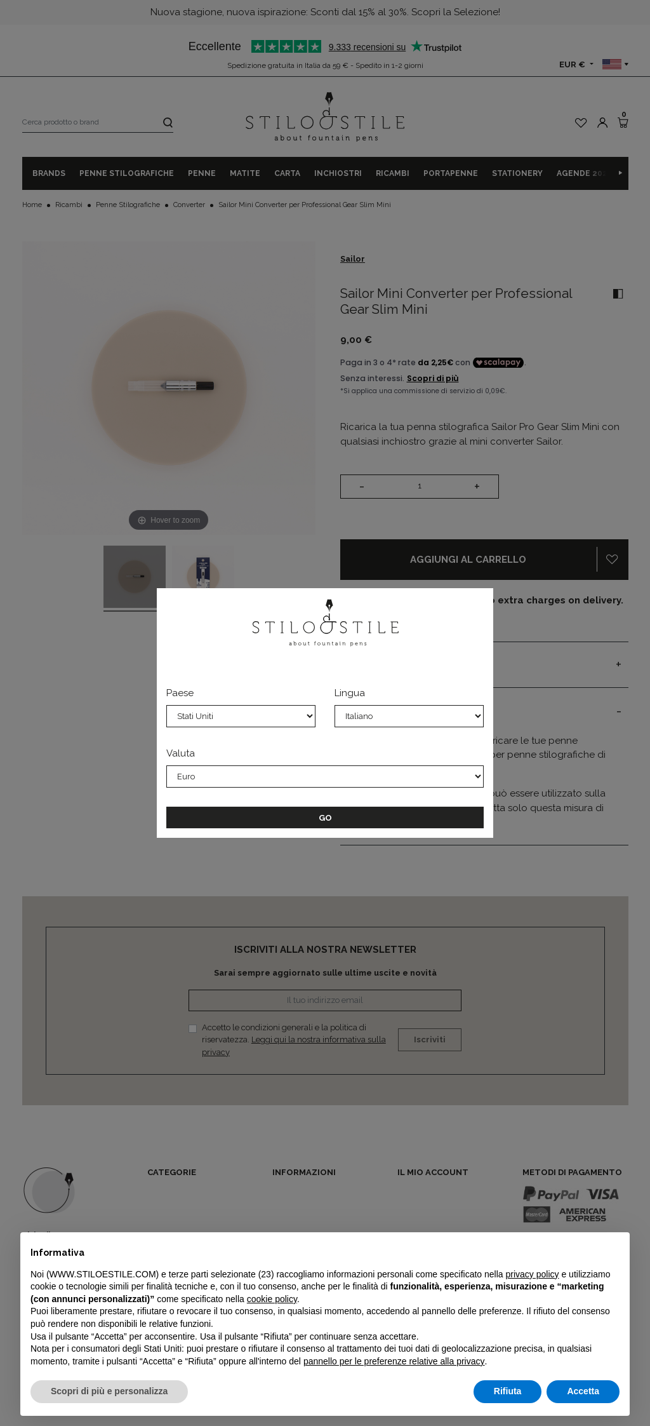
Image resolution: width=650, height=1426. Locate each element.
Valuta (180, 753)
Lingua (350, 693)
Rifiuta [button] (508, 1391)
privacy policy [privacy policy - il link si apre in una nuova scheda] (532, 1274)
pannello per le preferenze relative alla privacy (394, 1361)
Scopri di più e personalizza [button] (109, 1391)
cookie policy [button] (272, 1299)
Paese (180, 693)
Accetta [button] (583, 1391)
